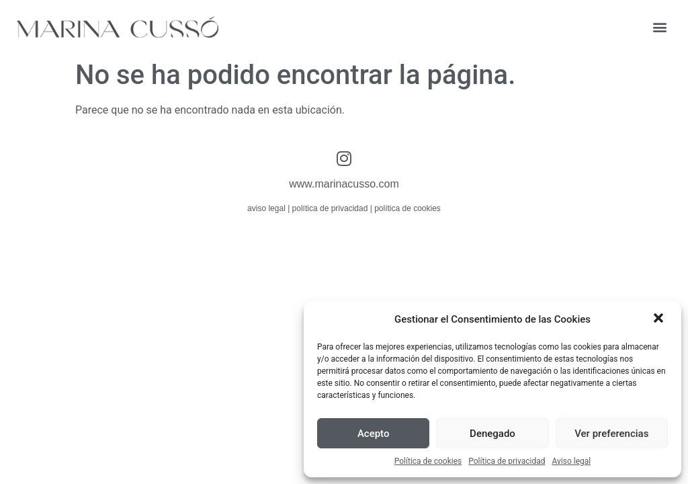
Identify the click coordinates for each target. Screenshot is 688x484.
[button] (660, 319)
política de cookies (407, 208)
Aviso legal (571, 461)
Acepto (373, 434)
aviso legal (266, 208)
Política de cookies (428, 461)
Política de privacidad (506, 461)
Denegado (492, 434)
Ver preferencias (611, 434)
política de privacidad (330, 208)
